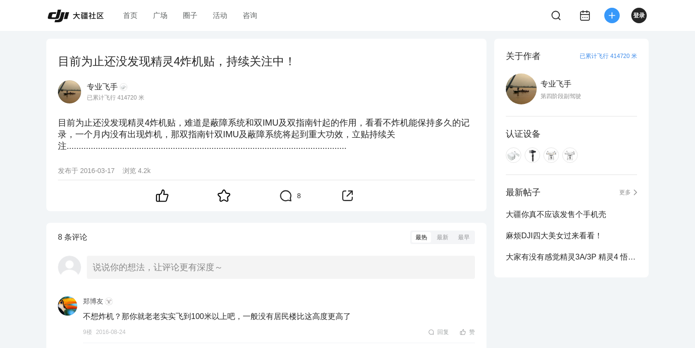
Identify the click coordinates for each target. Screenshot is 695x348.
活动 (220, 15)
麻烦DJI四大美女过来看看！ (554, 236)
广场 (160, 15)
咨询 (250, 15)
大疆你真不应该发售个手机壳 (556, 214)
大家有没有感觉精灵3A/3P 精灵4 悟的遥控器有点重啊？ (571, 257)
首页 (130, 15)
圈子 (190, 15)
